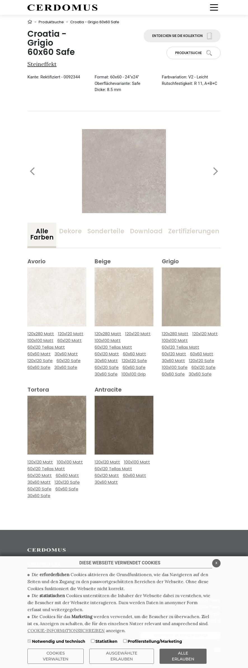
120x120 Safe (40, 361)
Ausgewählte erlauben (121, 656)
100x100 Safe (175, 367)
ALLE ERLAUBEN (183, 656)
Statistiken (106, 641)
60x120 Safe (69, 361)
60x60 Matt (39, 354)
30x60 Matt (66, 354)
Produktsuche (51, 22)
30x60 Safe (65, 367)
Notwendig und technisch (58, 641)
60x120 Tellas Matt (46, 347)
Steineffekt (42, 64)
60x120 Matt (69, 340)
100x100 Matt (40, 340)
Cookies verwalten (55, 656)
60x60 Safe (38, 367)
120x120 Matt (70, 334)
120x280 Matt (40, 334)
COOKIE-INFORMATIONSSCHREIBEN (66, 630)
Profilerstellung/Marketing (155, 641)
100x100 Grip (133, 374)
